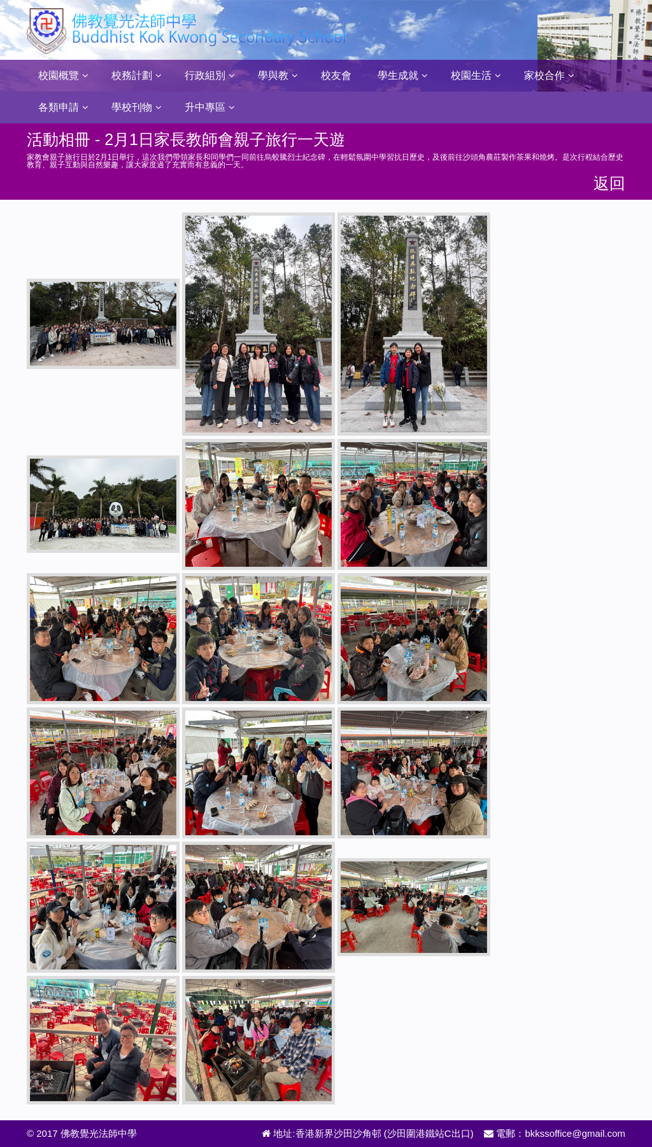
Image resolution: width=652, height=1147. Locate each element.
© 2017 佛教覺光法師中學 (82, 1133)
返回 (609, 183)
